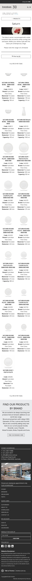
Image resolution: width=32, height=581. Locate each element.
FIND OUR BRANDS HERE (16, 435)
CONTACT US (5, 515)
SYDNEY (3, 489)
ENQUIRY (26, 2)
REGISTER (4, 525)
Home (3, 13)
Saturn (16, 14)
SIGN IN (3, 522)
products (8, 13)
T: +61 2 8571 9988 (7, 451)
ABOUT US (4, 507)
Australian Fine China (7, 14)
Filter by (16, 56)
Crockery (14, 13)
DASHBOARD (5, 528)
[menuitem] (16, 489)
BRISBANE (4, 492)
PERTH (3, 497)
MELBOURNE (5, 494)
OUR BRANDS (5, 505)
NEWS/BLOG (4, 512)
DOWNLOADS (5, 510)
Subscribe (16, 538)
